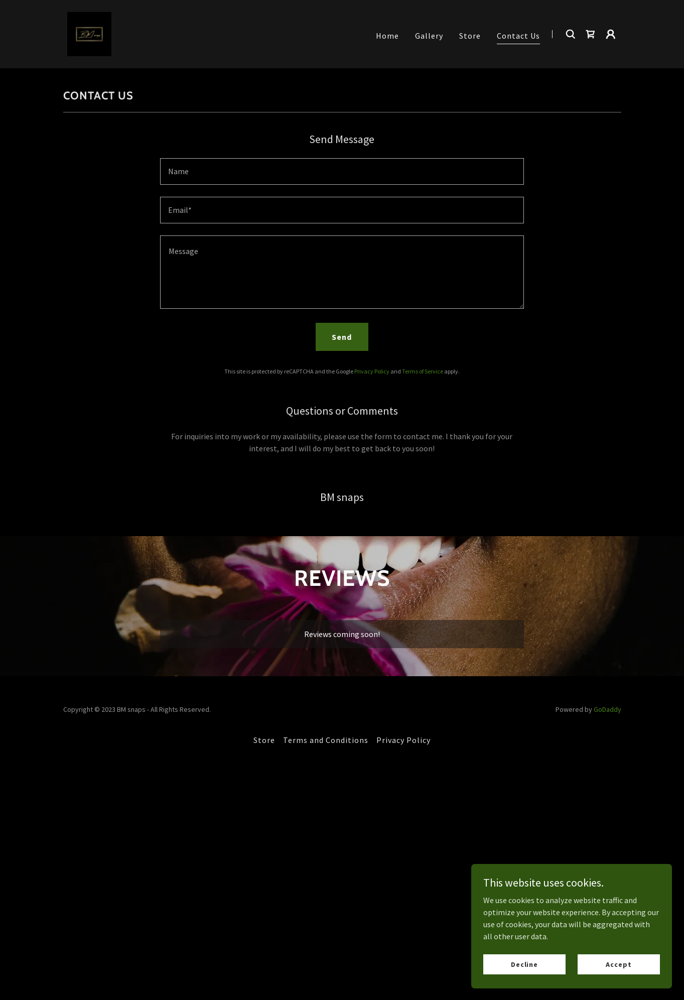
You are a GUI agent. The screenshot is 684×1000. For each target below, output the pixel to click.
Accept (618, 963)
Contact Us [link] (518, 36)
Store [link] (470, 36)
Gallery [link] (429, 36)
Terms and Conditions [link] (325, 740)
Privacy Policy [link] (371, 371)
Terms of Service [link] (422, 371)
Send (342, 337)
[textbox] (342, 171)
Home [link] (387, 36)
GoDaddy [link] (607, 709)
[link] (89, 33)
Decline (524, 963)
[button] (611, 34)
